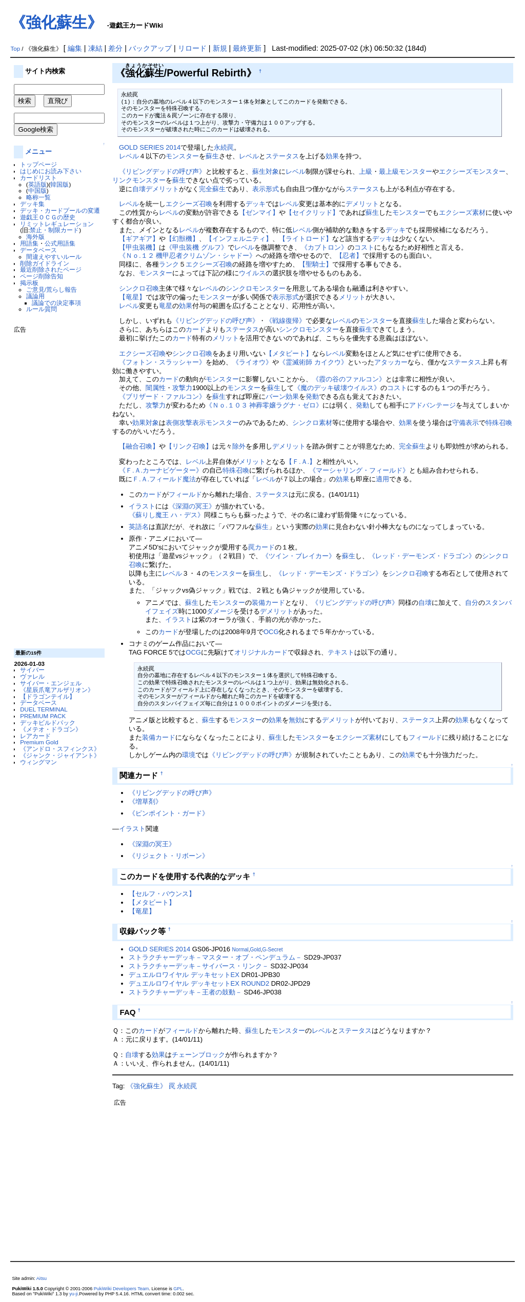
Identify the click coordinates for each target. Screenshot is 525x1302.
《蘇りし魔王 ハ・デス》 (166, 515)
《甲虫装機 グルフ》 (197, 247)
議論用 (35, 296)
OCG (271, 632)
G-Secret (272, 949)
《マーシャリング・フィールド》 (359, 470)
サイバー (32, 669)
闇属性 (156, 388)
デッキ (256, 204)
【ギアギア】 (139, 238)
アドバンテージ (432, 405)
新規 (220, 48)
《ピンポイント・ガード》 (169, 813)
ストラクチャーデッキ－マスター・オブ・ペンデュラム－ (215, 957)
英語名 (139, 527)
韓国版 (59, 184)
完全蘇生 (212, 189)
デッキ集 (32, 203)
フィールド (185, 494)
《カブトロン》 (324, 247)
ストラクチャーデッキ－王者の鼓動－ (185, 992)
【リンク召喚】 (189, 446)
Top (15, 49)
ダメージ (220, 611)
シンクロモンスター (256, 288)
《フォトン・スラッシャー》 (162, 362)
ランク (169, 264)
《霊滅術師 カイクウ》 (313, 362)
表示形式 (265, 189)
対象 (272, 171)
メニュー (38, 151)
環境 (188, 755)
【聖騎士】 (315, 264)
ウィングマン (38, 762)
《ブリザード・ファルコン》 (162, 396)
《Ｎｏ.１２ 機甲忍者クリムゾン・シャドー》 (187, 255)
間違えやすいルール (54, 256)
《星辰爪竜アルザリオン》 (57, 689)
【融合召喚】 (139, 446)
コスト (364, 247)
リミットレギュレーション (57, 223)
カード (196, 329)
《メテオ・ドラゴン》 (51, 729)
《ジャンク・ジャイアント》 (60, 755)
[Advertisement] (55, 487)
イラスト (142, 506)
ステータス (282, 156)
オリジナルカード (261, 652)
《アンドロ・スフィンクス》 (60, 748)
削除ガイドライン (44, 263)
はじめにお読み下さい (51, 171)
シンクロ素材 (312, 422)
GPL (178, 1288)
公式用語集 (60, 243)
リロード (192, 48)
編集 (75, 48)
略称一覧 (38, 197)
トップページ (38, 164)
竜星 (165, 306)
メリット (352, 297)
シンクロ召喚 (139, 288)
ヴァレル (32, 676)
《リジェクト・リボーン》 (169, 856)
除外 (239, 446)
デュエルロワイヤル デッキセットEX (184, 975)
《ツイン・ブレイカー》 (298, 556)
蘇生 (212, 156)
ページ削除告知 (41, 276)
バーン (276, 396)
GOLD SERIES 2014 (149, 147)
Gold (255, 949)
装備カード (268, 602)
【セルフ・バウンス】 (162, 894)
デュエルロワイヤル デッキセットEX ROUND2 (199, 983)
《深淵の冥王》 (192, 506)
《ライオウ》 (252, 362)
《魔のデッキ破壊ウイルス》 (337, 388)
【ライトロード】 (305, 238)
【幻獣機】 (182, 238)
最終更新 (247, 48)
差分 (115, 48)
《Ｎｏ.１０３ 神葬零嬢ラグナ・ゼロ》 (264, 405)
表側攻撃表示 (186, 422)
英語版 (37, 184)
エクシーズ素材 (462, 212)
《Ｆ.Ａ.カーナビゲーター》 (161, 470)
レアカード (35, 736)
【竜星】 (132, 297)
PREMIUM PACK (43, 716)
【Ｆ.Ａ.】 (301, 461)
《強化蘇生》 (56, 22)
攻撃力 (182, 388)
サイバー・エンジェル (51, 683)
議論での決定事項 (56, 302)
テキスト (341, 652)
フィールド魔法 (172, 479)
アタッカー (391, 362)
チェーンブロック (198, 1055)
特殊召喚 (499, 422)
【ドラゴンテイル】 (47, 696)
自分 (471, 602)
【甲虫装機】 (139, 247)
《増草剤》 (145, 801)
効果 (332, 156)
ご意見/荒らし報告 (51, 289)
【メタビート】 (289, 353)
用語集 (29, 243)
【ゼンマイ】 (259, 212)
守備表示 (465, 422)
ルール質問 (41, 309)
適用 (382, 479)
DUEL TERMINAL (44, 709)
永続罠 (224, 147)
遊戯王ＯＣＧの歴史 (47, 217)
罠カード (261, 547)
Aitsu (41, 1278)
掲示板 (29, 282)
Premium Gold (39, 742)
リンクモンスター (139, 180)
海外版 (35, 236)
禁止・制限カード (54, 230)
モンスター (182, 156)
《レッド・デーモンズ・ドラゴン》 (422, 556)
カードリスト (38, 177)
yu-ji (73, 1293)
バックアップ (150, 48)
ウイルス (252, 273)
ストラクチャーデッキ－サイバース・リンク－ (199, 966)
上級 (365, 171)
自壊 (139, 189)
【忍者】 (349, 255)
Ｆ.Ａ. (140, 479)
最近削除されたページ (51, 269)
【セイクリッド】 (312, 212)
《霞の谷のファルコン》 (349, 379)
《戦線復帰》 (286, 320)
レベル (129, 156)
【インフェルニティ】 (239, 238)
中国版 (37, 190)
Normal (240, 949)
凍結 (95, 48)
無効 (295, 720)
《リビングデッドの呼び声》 (162, 171)
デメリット (162, 189)
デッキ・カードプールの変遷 (60, 210)
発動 (312, 396)
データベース (38, 250)
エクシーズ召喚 (189, 204)
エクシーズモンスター (472, 171)
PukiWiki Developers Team (121, 1288)
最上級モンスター (405, 171)
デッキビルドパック (47, 722)
